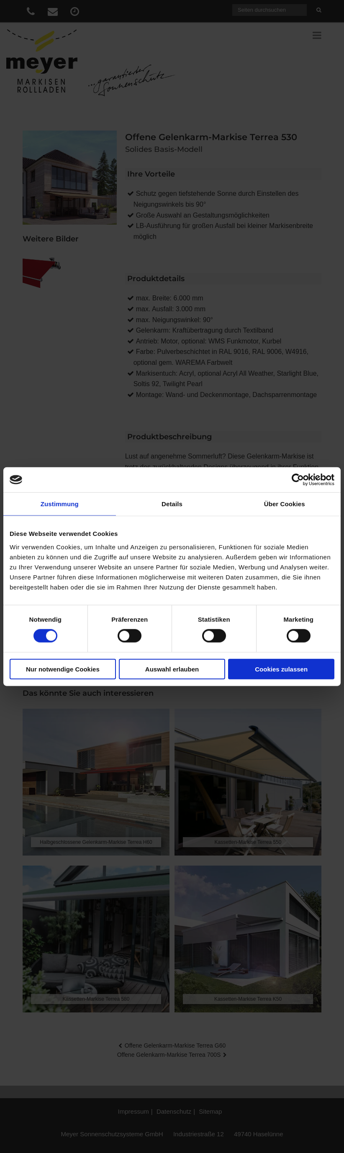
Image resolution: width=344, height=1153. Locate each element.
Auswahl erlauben (172, 668)
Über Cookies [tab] (284, 503)
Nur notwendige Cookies (63, 668)
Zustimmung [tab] (60, 503)
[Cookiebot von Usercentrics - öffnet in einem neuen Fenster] (297, 480)
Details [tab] (172, 503)
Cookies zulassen (281, 668)
